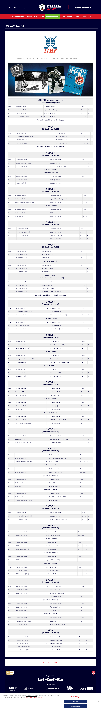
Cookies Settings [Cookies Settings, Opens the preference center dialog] (75, 697)
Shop (84, 16)
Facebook (10, 7)
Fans (78, 16)
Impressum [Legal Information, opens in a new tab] (40, 697)
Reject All (75, 701)
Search (90, 16)
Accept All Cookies (75, 706)
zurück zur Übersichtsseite (50, 662)
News (36, 16)
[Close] (98, 701)
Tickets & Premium (17, 16)
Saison (29, 16)
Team (42, 16)
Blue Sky (15, 7)
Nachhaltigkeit (52, 16)
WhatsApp (19, 7)
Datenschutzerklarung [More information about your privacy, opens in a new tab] (31, 697)
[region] (50, 701)
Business (70, 16)
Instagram (24, 7)
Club (63, 16)
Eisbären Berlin (50, 7)
